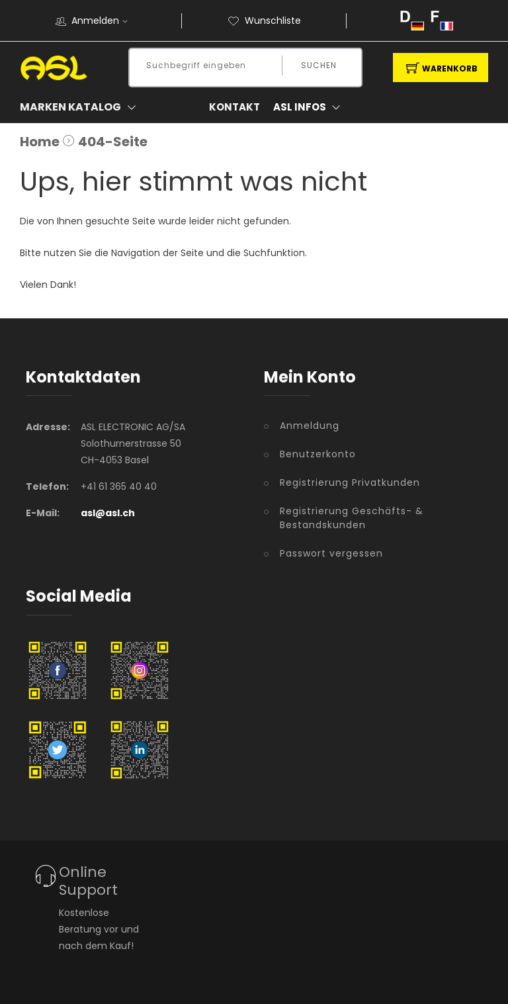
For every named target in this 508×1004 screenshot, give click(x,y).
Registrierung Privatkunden (350, 482)
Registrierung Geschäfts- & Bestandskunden (351, 517)
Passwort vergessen (331, 553)
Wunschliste (264, 20)
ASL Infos (309, 107)
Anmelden (103, 20)
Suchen (319, 65)
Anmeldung (309, 425)
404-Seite (113, 141)
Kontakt (234, 107)
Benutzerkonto (318, 454)
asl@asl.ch (108, 513)
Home (40, 141)
